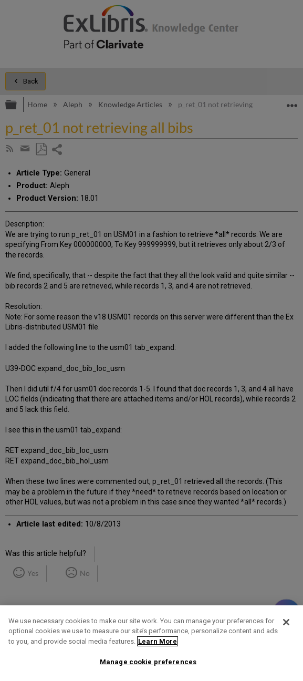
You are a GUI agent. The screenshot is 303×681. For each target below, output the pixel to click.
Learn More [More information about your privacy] (157, 641)
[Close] (286, 622)
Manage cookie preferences (148, 662)
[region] (151, 643)
